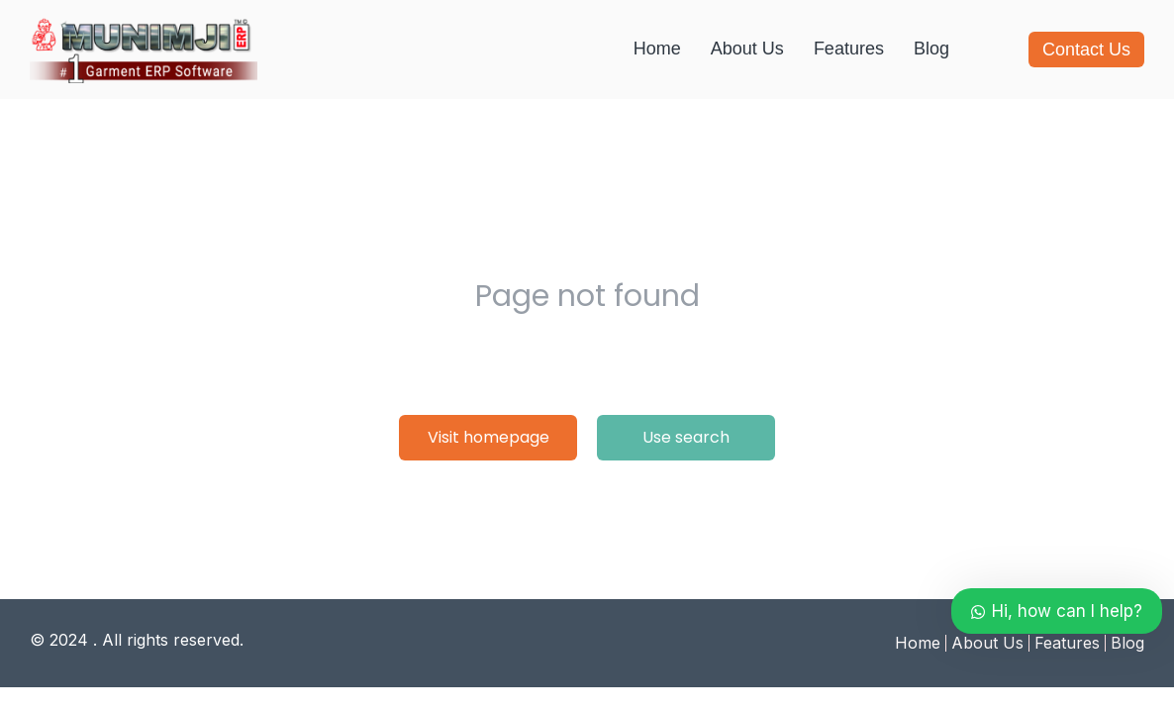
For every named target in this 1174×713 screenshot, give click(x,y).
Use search (686, 437)
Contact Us (1086, 49)
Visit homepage (488, 437)
